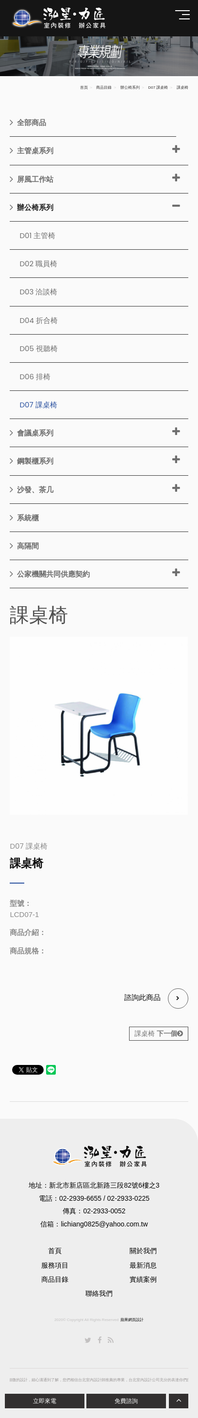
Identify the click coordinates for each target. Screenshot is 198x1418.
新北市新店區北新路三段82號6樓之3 (104, 1185)
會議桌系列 (31, 432)
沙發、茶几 (31, 489)
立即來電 (44, 1401)
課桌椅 (158, 1033)
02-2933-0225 (128, 1198)
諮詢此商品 (156, 998)
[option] (99, 726)
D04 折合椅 (38, 320)
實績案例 (143, 1279)
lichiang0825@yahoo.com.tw (104, 1224)
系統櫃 (24, 517)
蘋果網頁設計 (132, 1320)
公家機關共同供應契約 (50, 573)
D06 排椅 (34, 376)
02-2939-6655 (80, 1198)
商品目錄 (104, 87)
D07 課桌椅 (158, 87)
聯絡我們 (99, 1293)
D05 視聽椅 (38, 348)
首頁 (84, 87)
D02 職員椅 (38, 263)
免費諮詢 (126, 1401)
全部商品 (28, 122)
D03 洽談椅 (38, 292)
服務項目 (54, 1265)
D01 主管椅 (37, 235)
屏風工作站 (31, 179)
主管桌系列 (31, 150)
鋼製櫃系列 (31, 460)
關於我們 (143, 1251)
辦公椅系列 (130, 87)
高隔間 (24, 545)
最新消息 (143, 1265)
